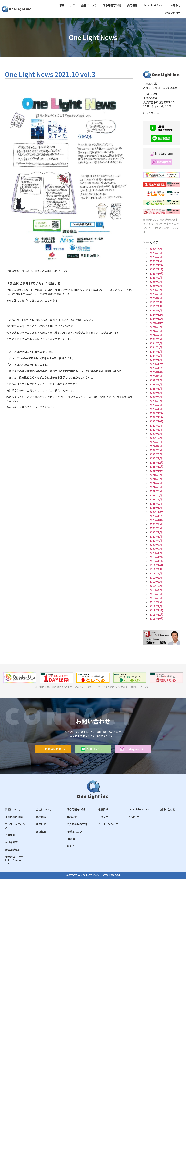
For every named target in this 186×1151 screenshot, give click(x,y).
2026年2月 (156, 257)
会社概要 (41, 831)
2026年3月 (156, 253)
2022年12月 (156, 413)
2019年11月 (156, 561)
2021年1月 (156, 507)
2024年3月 (156, 351)
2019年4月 (156, 590)
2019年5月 (156, 586)
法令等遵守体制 (112, 5)
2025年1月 (156, 310)
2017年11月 (156, 614)
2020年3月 (156, 545)
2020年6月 (156, 536)
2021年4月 (156, 495)
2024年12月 (156, 314)
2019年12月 (156, 557)
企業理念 (41, 824)
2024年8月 (156, 331)
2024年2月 (156, 355)
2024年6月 (156, 339)
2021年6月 (156, 487)
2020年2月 (156, 549)
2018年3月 (156, 598)
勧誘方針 (72, 817)
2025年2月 (156, 306)
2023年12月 (156, 364)
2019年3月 (156, 594)
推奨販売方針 (74, 831)
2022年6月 (156, 438)
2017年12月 (156, 610)
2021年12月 (156, 462)
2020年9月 (156, 524)
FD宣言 (71, 839)
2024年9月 (156, 327)
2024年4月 (156, 347)
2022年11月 (156, 417)
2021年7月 (156, 483)
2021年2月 (156, 503)
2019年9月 (156, 569)
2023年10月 (156, 372)
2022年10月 (156, 421)
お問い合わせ (173, 13)
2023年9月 (156, 376)
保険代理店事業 (14, 817)
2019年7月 (156, 577)
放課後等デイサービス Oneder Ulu (15, 860)
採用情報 (132, 5)
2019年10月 (156, 565)
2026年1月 (156, 261)
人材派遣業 (11, 842)
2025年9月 (156, 277)
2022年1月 (156, 458)
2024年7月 (156, 335)
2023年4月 (156, 396)
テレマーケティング (15, 825)
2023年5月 (156, 392)
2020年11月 (156, 516)
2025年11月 (156, 269)
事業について (67, 5)
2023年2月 (156, 405)
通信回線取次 (12, 849)
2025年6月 (156, 290)
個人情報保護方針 (77, 824)
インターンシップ (108, 824)
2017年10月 (156, 618)
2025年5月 (156, 294)
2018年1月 (156, 606)
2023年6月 (156, 388)
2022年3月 (156, 450)
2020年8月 (156, 528)
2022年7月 (156, 434)
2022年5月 (156, 442)
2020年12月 (156, 512)
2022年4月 (156, 446)
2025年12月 (156, 265)
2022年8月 (156, 429)
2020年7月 (156, 532)
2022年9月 (156, 425)
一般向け (103, 817)
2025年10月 (156, 273)
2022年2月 (156, 454)
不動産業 (10, 835)
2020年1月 (156, 553)
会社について (89, 5)
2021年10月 (156, 471)
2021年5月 (156, 491)
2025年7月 (156, 286)
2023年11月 (156, 368)
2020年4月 (156, 540)
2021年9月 (156, 475)
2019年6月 (156, 581)
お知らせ (175, 5)
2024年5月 (156, 343)
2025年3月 (156, 302)
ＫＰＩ (70, 846)
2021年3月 (156, 499)
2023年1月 (156, 409)
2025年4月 (156, 298)
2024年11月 (156, 318)
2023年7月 (156, 384)
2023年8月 (156, 380)
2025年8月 (156, 282)
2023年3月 (156, 401)
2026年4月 (156, 249)
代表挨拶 (41, 817)
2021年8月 (156, 479)
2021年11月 (156, 466)
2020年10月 (156, 520)
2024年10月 (156, 323)
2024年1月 (156, 360)
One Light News (154, 5)
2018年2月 (156, 602)
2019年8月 (156, 573)
